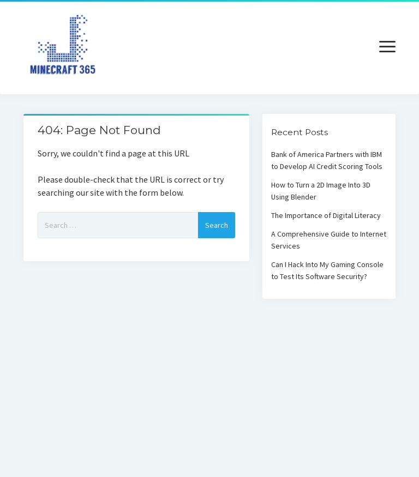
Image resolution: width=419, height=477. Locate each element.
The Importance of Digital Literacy (326, 215)
